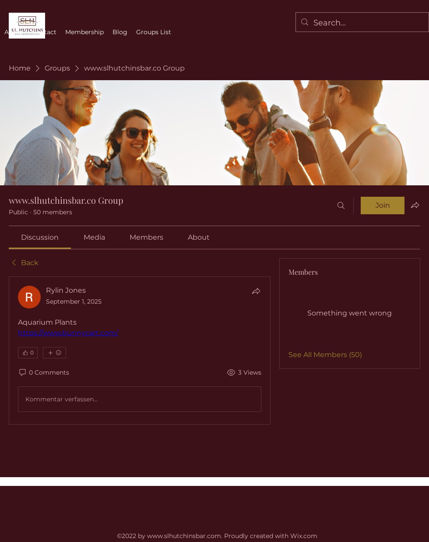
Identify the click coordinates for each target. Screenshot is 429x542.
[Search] (341, 205)
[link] (40, 237)
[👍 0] (28, 352)
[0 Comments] (43, 372)
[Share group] (415, 205)
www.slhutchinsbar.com (184, 536)
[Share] (256, 291)
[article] (140, 350)
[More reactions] (54, 352)
